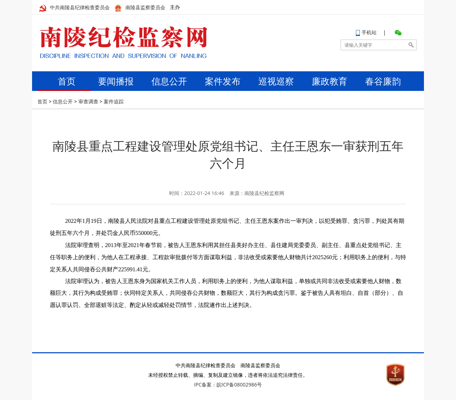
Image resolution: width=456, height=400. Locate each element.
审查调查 (88, 101)
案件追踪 (114, 101)
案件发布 (222, 81)
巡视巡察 (276, 81)
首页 (63, 81)
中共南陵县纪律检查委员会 (74, 7)
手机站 (366, 32)
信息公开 (169, 81)
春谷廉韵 (383, 81)
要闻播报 (116, 81)
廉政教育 (329, 81)
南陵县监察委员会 (140, 7)
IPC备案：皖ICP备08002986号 (228, 384)
